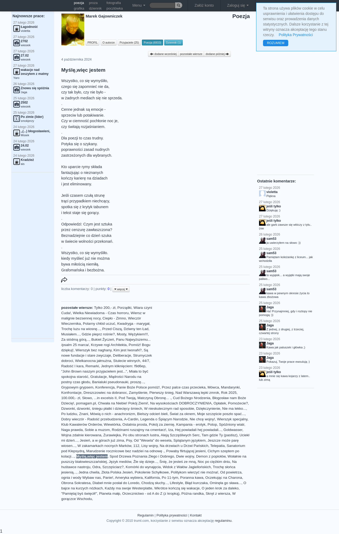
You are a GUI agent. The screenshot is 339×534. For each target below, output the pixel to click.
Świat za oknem (182, 414)
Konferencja (105, 387)
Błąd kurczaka (196, 483)
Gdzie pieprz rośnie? (98, 334)
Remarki (92, 366)
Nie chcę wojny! (202, 419)
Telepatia (217, 446)
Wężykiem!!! (138, 334)
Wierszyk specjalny (232, 419)
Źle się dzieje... (145, 462)
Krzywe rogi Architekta (108, 345)
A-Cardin (131, 419)
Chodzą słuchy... (154, 483)
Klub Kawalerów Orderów (81, 424)
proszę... (137, 382)
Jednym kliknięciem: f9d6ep (123, 366)
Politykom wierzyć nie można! (194, 472)
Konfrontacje (71, 393)
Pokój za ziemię (161, 424)
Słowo (87, 398)
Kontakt (195, 515)
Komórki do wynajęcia (143, 467)
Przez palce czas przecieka (184, 387)
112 (136, 446)
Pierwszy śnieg (161, 393)
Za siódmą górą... (75, 339)
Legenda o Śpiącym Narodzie (164, 419)
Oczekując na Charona (223, 478)
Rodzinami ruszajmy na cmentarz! (139, 430)
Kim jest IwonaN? (127, 350)
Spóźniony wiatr (231, 424)
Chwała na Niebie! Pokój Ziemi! (123, 403)
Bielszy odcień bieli (152, 414)
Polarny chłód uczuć (99, 324)
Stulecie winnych (126, 361)
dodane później (217, 54)
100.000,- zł (70, 398)
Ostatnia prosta (134, 424)
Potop (212, 424)
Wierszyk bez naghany (93, 350)
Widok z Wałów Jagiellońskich (187, 467)
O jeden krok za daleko (220, 488)
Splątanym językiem (189, 440)
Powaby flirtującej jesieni (186, 451)
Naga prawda (72, 430)
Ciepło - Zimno (114, 318)
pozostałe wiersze (191, 53)
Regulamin (145, 515)
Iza (170, 430)
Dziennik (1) (173, 42)
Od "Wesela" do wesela (153, 440)
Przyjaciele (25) (129, 42)
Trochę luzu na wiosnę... (80, 329)
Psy (129, 440)
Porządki (124, 308)
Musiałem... (70, 334)
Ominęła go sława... (225, 483)
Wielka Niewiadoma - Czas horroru (101, 313)
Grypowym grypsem (77, 387)
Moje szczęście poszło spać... (221, 414)
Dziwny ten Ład (136, 329)
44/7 (145, 361)
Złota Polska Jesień (117, 472)
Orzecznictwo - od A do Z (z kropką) (150, 493)
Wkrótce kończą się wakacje (177, 488)
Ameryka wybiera (129, 478)
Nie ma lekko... (234, 409)
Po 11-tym (170, 478)
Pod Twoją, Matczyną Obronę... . (145, 398)
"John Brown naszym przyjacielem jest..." (94, 371)
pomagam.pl (86, 403)
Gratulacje (98, 377)
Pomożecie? (238, 403)
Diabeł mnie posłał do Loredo (115, 483)
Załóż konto (204, 5)
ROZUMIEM (275, 43)
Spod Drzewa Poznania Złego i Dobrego (142, 456)
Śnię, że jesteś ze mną (177, 462)
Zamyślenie (138, 393)
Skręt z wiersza (218, 493)
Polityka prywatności (171, 515)
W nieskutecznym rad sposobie (169, 409)
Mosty (121, 334)
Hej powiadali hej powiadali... (198, 430)
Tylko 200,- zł (104, 308)
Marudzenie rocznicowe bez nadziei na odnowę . (125, 451)
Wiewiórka (112, 424)
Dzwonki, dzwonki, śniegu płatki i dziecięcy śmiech (101, 409)
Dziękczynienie (208, 409)
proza (93, 3)
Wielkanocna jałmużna (93, 361)
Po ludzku (69, 414)
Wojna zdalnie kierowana (81, 435)
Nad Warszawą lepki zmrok (197, 393)
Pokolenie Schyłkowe (152, 472)
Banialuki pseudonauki (110, 382)
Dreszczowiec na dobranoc (105, 393)
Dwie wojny (185, 456)
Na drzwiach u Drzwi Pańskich (184, 446)
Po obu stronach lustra (141, 435)
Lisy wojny (149, 446)
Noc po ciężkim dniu (214, 462)
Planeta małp (109, 493)
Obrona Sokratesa (75, 483)
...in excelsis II (105, 398)
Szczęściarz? (113, 467)
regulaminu (223, 521)
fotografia (114, 3)
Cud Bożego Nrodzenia (191, 398)
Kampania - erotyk (190, 424)
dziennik (95, 8)
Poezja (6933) (152, 42)
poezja (79, 3)
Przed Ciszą (112, 329)
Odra (96, 467)
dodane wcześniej (163, 54)
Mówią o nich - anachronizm (112, 414)
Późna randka (192, 493)
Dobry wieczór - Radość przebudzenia (91, 419)
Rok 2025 (228, 393)
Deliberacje (122, 355)
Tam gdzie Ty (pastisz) (220, 435)
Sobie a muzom (97, 430)
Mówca (213, 387)
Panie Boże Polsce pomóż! (138, 387)
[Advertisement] (32, 255)
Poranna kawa (191, 478)
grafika (79, 8)
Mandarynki (230, 387)
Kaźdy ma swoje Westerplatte (128, 488)
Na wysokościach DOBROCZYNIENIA (180, 403)
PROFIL (92, 42)
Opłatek (220, 403)
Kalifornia (152, 478)
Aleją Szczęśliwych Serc (180, 435)
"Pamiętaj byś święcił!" (79, 493)
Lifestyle (176, 483)
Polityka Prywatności (296, 35)
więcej (121, 289)
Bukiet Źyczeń (102, 339)
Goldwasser (232, 430)
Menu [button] (138, 5)
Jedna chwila (88, 472)
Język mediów (120, 462)
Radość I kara (72, 366)
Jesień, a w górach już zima (102, 440)
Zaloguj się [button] (238, 5)
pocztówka (115, 8)
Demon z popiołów (211, 456)
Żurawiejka (112, 435)
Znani (83, 414)
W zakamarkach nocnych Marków (104, 446)
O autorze (109, 42)
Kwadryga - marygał (133, 324)
